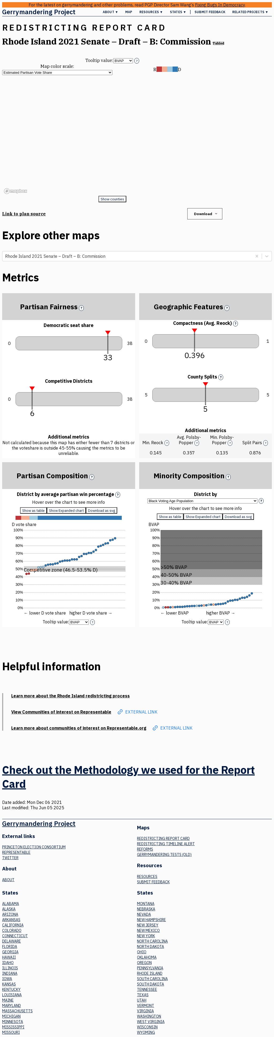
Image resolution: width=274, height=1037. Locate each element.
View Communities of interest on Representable (61, 712)
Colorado (11, 930)
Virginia (145, 1011)
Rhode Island (149, 973)
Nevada (144, 914)
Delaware (11, 941)
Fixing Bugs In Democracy (220, 5)
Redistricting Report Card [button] (84, 27)
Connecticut (15, 935)
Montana (145, 903)
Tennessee (147, 989)
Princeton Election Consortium (34, 847)
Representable (16, 852)
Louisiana (12, 994)
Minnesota (12, 1021)
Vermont (145, 1005)
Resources (147, 876)
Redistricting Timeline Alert (166, 843)
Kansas (9, 984)
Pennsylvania (150, 968)
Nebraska (146, 909)
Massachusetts (17, 1011)
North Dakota (150, 946)
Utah (141, 1000)
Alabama (10, 903)
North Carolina (152, 941)
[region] (112, 135)
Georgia (10, 952)
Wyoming (146, 1032)
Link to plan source (24, 213)
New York (146, 935)
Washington (149, 1016)
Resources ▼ (151, 12)
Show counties (112, 199)
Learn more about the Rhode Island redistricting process (70, 695)
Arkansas (11, 919)
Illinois (10, 968)
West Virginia (151, 1021)
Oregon (144, 962)
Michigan (11, 1016)
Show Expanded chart (66, 510)
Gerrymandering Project (38, 12)
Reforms (145, 849)
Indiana (9, 973)
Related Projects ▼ (250, 12)
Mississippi (13, 1027)
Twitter (10, 857)
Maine (8, 1000)
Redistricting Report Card (163, 838)
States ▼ (178, 12)
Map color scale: (57, 66)
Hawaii (9, 957)
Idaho (8, 962)
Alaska (9, 909)
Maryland (11, 1005)
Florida (9, 946)
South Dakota (150, 984)
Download (206, 213)
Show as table (33, 510)
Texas (143, 994)
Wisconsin (147, 1027)
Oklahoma (147, 957)
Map (128, 12)
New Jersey (147, 925)
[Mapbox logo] (15, 191)
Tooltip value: (99, 60)
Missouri (11, 1032)
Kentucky (11, 989)
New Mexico (148, 930)
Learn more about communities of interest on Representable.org (78, 728)
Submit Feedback (210, 12)
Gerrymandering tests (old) (164, 854)
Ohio (141, 952)
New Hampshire (151, 919)
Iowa (7, 978)
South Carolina (152, 978)
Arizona (10, 914)
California (13, 925)
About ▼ (110, 12)
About (8, 879)
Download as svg (101, 510)
